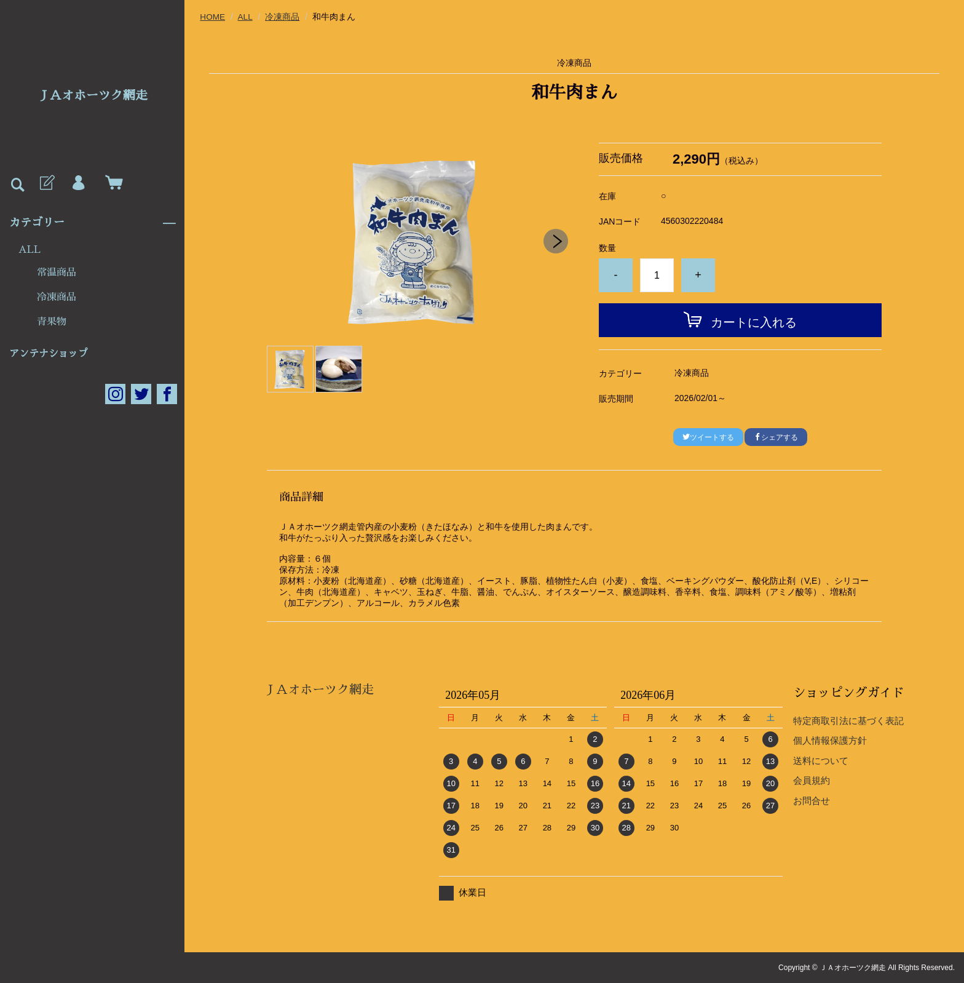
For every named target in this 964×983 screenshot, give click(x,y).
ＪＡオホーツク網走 (92, 95)
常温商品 (56, 272)
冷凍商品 (56, 297)
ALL (29, 250)
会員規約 (811, 780)
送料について (820, 760)
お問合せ (811, 800)
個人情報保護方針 (830, 740)
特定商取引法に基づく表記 (848, 720)
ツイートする (708, 436)
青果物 (51, 322)
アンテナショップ (48, 354)
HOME (213, 17)
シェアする (776, 436)
